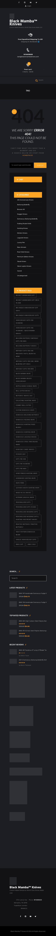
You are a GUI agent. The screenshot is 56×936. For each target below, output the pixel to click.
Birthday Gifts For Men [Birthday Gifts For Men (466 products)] (25, 369)
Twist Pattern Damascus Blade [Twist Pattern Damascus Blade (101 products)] (25, 533)
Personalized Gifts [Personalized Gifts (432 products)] (23, 502)
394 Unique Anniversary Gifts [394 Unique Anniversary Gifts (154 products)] (27, 315)
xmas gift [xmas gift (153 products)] (19, 544)
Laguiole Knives (22, 238)
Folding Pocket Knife (24, 223)
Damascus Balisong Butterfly (27, 219)
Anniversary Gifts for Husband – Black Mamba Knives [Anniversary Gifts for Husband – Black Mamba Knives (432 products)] (25, 331)
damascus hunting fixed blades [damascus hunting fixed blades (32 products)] (25, 426)
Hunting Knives (22, 228)
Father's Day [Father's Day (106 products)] (21, 454)
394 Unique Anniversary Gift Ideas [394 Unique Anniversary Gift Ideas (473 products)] (27, 309)
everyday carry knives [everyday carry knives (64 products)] (25, 449)
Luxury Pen (21, 242)
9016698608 (28, 54)
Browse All (21, 209)
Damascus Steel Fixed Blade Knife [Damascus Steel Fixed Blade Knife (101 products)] (27, 443)
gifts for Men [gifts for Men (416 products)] (21, 469)
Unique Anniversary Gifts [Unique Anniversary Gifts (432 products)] (26, 540)
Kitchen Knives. (22, 233)
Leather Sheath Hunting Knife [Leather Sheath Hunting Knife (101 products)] (27, 488)
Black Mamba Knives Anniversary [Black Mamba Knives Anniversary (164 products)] (24, 380)
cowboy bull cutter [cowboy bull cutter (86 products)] (23, 405)
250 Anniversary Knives (25, 200)
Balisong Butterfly (23, 204)
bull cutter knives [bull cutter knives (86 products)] (23, 391)
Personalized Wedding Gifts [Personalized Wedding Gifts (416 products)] (27, 512)
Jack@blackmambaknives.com (28, 56)
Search (40, 165)
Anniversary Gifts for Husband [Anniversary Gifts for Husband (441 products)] (24, 321)
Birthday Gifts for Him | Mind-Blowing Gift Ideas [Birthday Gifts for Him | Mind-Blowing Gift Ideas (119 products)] (27, 362)
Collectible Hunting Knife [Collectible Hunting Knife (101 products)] (26, 401)
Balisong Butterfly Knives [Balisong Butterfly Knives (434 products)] (26, 346)
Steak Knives (21, 261)
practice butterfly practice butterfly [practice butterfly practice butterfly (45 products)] (27, 525)
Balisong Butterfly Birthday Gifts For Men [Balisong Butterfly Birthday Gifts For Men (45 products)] (27, 339)
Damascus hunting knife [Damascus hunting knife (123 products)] (25, 432)
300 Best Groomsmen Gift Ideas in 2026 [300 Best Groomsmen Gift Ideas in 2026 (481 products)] (27, 301)
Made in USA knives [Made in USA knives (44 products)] (23, 493)
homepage (28, 155)
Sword (19, 271)
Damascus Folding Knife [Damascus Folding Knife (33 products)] (25, 420)
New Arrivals (21, 247)
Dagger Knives (22, 214)
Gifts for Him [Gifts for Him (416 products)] (21, 459)
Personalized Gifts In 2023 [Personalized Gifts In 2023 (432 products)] (26, 507)
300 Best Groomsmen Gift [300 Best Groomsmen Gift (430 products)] (25, 295)
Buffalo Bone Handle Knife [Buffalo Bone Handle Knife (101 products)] (26, 386)
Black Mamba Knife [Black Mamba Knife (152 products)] (23, 374)
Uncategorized (22, 275)
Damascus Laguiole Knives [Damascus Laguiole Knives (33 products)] (26, 437)
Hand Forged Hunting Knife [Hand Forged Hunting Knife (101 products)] (26, 473)
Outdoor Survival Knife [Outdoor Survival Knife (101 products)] (25, 497)
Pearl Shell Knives (23, 252)
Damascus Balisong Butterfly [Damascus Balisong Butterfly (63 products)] (27, 415)
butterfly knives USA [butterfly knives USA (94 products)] (24, 396)
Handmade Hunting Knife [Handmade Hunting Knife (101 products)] (26, 478)
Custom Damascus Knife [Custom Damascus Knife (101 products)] (25, 410)
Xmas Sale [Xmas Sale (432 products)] (32, 544)
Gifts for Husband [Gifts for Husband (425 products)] (23, 464)
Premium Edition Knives (25, 256)
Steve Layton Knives (24, 266)
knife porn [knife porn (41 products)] (20, 483)
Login (29, 6)
